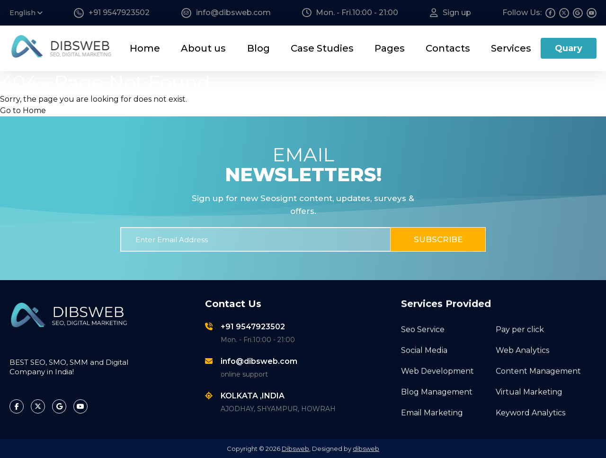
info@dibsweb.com (259, 361)
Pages (389, 48)
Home (145, 48)
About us (203, 48)
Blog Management (436, 390)
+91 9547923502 (253, 326)
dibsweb (366, 448)
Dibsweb (295, 448)
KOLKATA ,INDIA (253, 395)
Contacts (448, 48)
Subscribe (438, 239)
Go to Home (23, 110)
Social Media (424, 348)
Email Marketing (432, 411)
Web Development (437, 369)
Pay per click (520, 328)
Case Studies (322, 48)
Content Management (538, 369)
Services (511, 48)
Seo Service (423, 328)
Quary (568, 48)
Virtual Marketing (529, 390)
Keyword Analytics (530, 411)
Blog (258, 48)
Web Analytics (522, 348)
